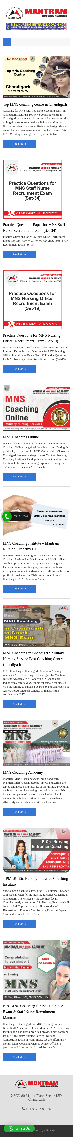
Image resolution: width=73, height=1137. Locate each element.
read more (19, 143)
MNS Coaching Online (21, 437)
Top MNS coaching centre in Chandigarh (35, 104)
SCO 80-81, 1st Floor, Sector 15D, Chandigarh (37, 1097)
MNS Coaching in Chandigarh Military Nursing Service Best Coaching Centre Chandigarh (33, 659)
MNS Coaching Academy (23, 772)
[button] (19, 1128)
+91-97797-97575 (38, 1109)
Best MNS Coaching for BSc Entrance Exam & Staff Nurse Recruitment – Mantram (33, 1012)
